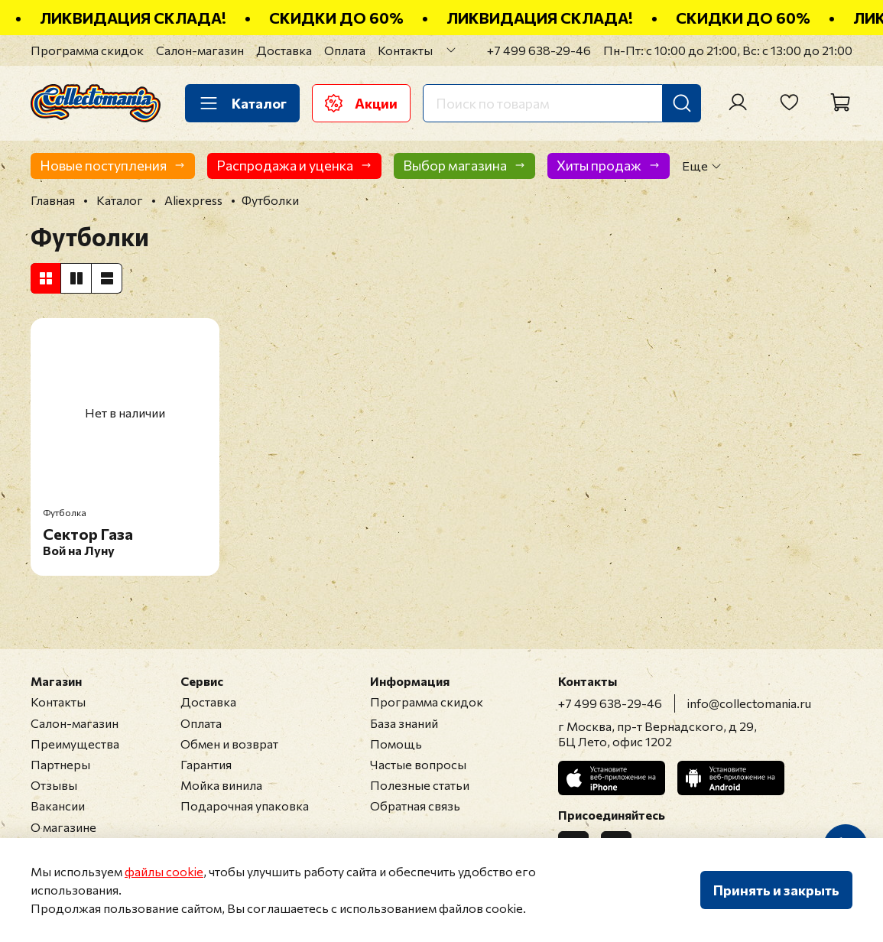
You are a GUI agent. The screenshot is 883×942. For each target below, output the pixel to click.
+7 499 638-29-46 (539, 50)
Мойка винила (221, 785)
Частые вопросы (418, 764)
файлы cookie (164, 871)
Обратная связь (415, 805)
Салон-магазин (200, 50)
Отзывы (54, 785)
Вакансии (58, 805)
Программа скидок (87, 50)
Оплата (344, 50)
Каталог (242, 103)
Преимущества (75, 743)
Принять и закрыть (776, 890)
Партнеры (60, 764)
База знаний (404, 723)
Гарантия (206, 764)
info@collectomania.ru (749, 703)
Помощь (396, 743)
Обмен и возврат (229, 743)
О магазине (63, 827)
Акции (361, 103)
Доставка (284, 50)
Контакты (405, 50)
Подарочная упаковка (244, 805)
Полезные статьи (419, 785)
